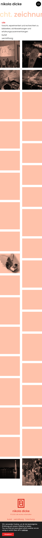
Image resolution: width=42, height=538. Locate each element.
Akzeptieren (8, 534)
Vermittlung (19, 519)
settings (25, 530)
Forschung (30, 519)
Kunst (9, 519)
